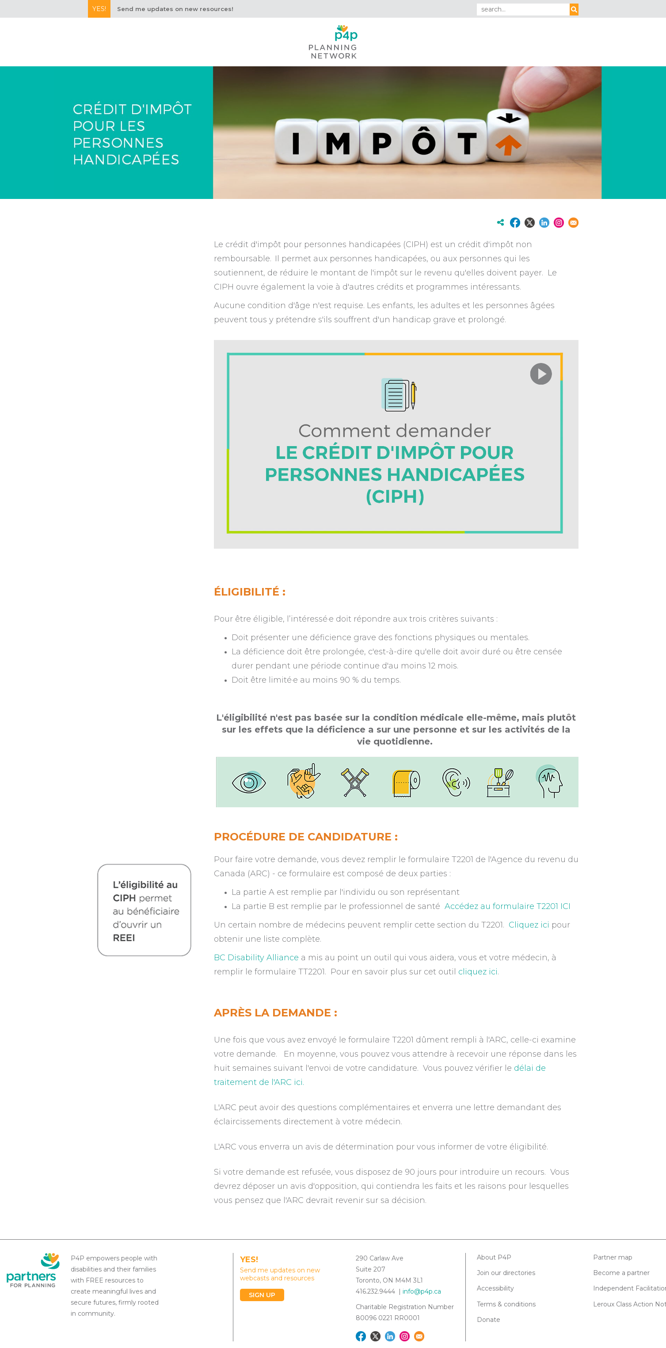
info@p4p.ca (422, 1291)
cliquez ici (478, 972)
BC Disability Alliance (256, 957)
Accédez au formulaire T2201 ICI (508, 906)
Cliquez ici (529, 925)
